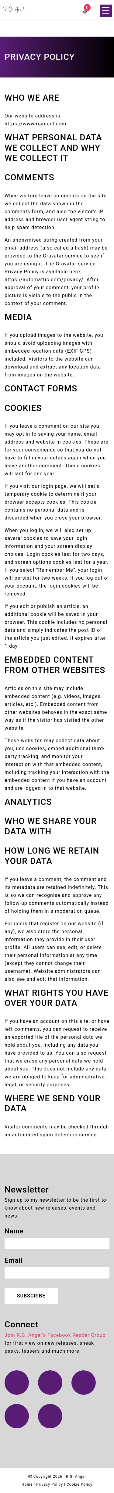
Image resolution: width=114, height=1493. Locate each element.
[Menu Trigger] (106, 11)
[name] (57, 1243)
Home (27, 1484)
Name (14, 1231)
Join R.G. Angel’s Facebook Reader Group (55, 1335)
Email (14, 1260)
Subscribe (31, 1296)
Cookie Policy (79, 1484)
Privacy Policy (49, 1484)
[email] (57, 1273)
